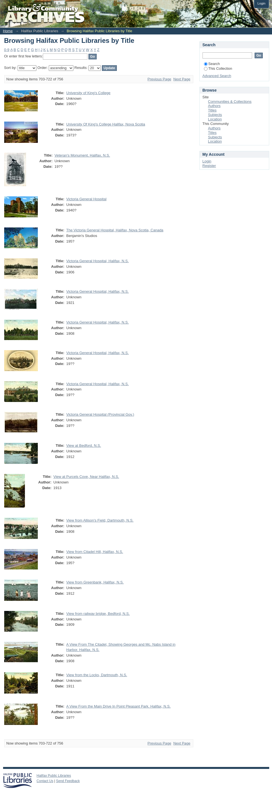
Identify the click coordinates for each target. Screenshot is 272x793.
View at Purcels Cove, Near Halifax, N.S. (86, 477)
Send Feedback (68, 781)
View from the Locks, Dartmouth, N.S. (96, 675)
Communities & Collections (230, 101)
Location (215, 119)
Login (261, 3)
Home (8, 31)
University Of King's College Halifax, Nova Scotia (105, 124)
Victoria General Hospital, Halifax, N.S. (97, 261)
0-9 (7, 50)
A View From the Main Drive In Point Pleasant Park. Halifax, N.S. (118, 706)
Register (209, 166)
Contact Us (45, 781)
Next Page (181, 79)
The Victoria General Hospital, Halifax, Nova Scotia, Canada (115, 230)
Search (212, 64)
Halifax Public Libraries (54, 776)
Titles (212, 110)
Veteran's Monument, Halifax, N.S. (82, 155)
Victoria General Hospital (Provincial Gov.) (100, 414)
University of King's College (88, 93)
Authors (214, 106)
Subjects (215, 115)
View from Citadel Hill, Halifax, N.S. (94, 552)
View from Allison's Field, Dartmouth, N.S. (100, 520)
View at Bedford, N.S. (83, 445)
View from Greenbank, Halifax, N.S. (95, 582)
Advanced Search (217, 76)
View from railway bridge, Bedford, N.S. (98, 613)
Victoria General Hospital (86, 199)
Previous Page (159, 79)
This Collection (218, 68)
